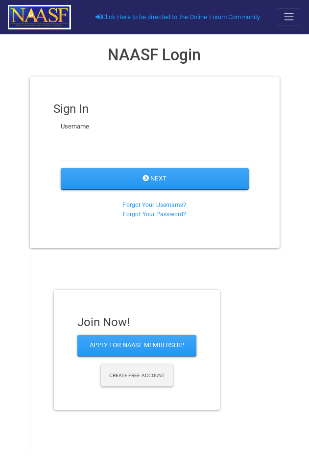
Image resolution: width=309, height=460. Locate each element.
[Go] (39, 17)
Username (75, 126)
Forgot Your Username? (154, 205)
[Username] (155, 148)
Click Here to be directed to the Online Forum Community (178, 17)
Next (154, 178)
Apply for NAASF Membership (137, 345)
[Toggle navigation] (289, 16)
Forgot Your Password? (154, 214)
